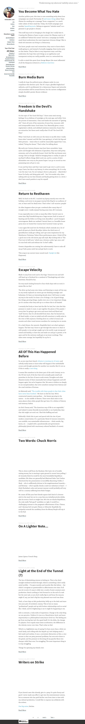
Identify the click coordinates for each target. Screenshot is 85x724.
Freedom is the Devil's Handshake (35, 108)
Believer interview (47, 63)
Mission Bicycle (10, 44)
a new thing (33, 368)
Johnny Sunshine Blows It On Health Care (9, 70)
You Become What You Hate (39, 11)
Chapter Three (10, 42)
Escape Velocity (30, 270)
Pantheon (12, 40)
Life (13, 22)
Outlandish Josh (9, 19)
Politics (12, 24)
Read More (22, 67)
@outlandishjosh (10, 37)
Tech (13, 26)
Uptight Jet (52, 253)
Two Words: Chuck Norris (37, 440)
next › (45, 717)
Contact (12, 30)
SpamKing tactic (30, 26)
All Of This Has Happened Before (37, 354)
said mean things (50, 19)
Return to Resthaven (34, 193)
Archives (12, 28)
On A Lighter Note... (33, 526)
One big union (23, 706)
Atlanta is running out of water (48, 361)
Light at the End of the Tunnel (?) (41, 573)
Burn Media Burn (31, 77)
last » (52, 717)
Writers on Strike (31, 662)
